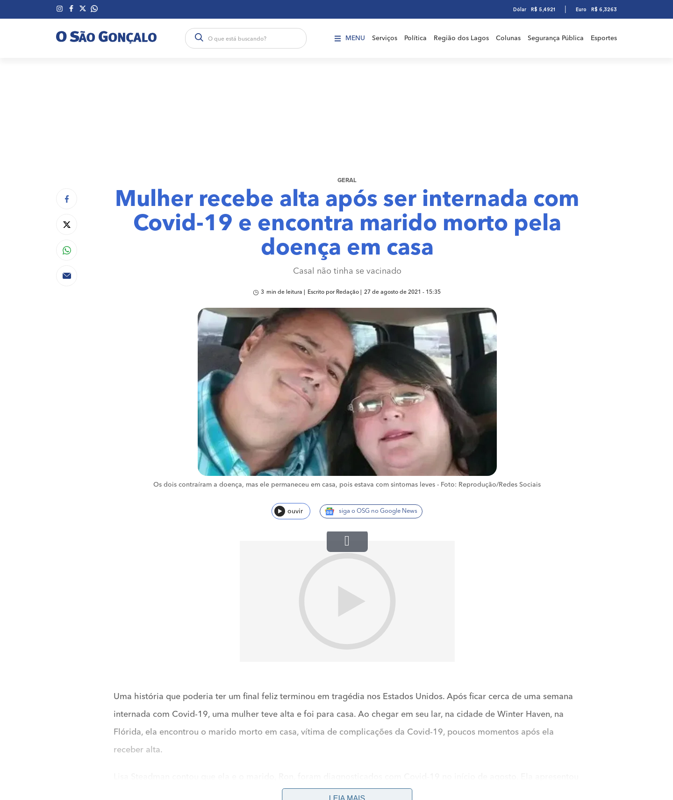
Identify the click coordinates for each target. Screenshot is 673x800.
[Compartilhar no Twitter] (66, 224)
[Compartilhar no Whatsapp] (66, 250)
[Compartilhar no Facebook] (66, 198)
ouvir (288, 511)
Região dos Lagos (461, 38)
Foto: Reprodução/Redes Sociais (491, 484)
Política (415, 38)
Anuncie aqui (585, 767)
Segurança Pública (556, 38)
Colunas (508, 38)
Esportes (604, 38)
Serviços (384, 38)
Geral (347, 180)
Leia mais (347, 678)
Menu (350, 38)
